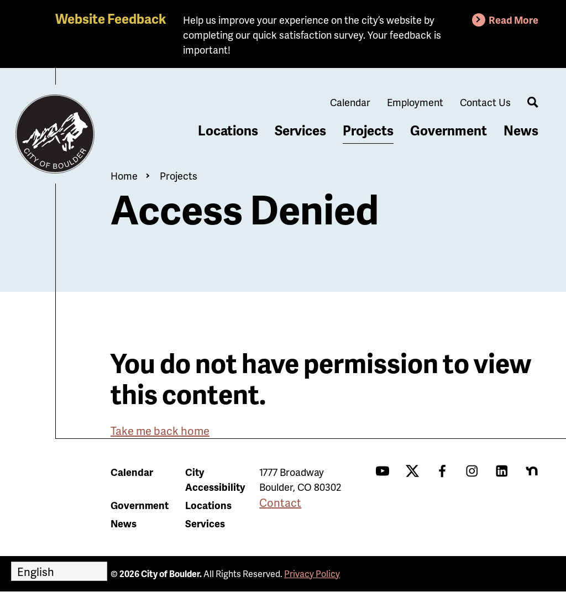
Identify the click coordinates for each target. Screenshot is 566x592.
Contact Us (485, 102)
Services (300, 130)
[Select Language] (59, 571)
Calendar (350, 102)
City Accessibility (215, 479)
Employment (415, 102)
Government (448, 130)
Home (124, 175)
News (521, 130)
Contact (280, 502)
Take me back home (160, 430)
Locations (228, 130)
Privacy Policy (312, 573)
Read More (513, 20)
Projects (368, 130)
